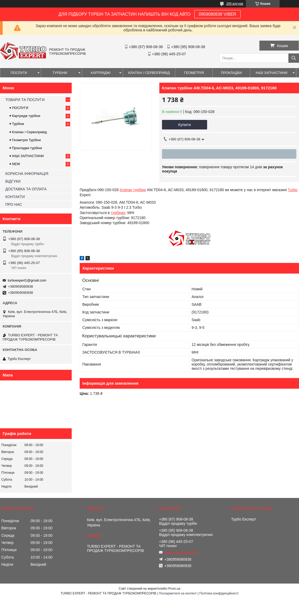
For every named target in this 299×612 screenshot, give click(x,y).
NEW (16, 164)
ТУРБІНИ (59, 73)
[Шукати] (293, 58)
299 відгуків (234, 4)
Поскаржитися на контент (178, 593)
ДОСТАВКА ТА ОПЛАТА (25, 189)
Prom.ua (174, 588)
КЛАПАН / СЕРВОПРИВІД (149, 73)
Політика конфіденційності (218, 593)
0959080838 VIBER (217, 14)
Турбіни (18, 124)
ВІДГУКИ (12, 181)
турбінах (118, 213)
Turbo (292, 190)
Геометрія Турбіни (26, 140)
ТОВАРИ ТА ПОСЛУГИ (25, 100)
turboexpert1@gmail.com (27, 280)
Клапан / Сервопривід (29, 132)
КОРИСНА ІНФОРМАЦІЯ (26, 173)
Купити (184, 124)
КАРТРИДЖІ (101, 73)
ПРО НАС (13, 204)
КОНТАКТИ (15, 197)
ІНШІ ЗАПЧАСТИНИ (271, 73)
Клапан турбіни (132, 190)
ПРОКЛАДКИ (231, 73)
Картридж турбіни (26, 116)
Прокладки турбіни (27, 148)
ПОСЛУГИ (19, 73)
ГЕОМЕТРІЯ (194, 73)
